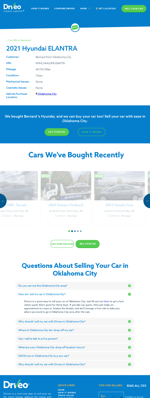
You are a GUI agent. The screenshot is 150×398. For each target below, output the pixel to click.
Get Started (56, 132)
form (107, 301)
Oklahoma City (46, 94)
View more (62, 244)
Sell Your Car (88, 243)
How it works (67, 392)
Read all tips (136, 385)
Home (61, 389)
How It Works (92, 132)
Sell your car (134, 8)
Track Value (66, 395)
